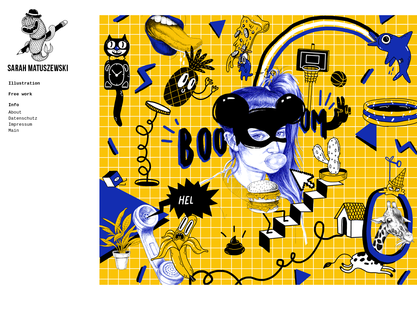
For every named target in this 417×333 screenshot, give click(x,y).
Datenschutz (22, 118)
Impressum (20, 124)
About (15, 112)
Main (13, 130)
